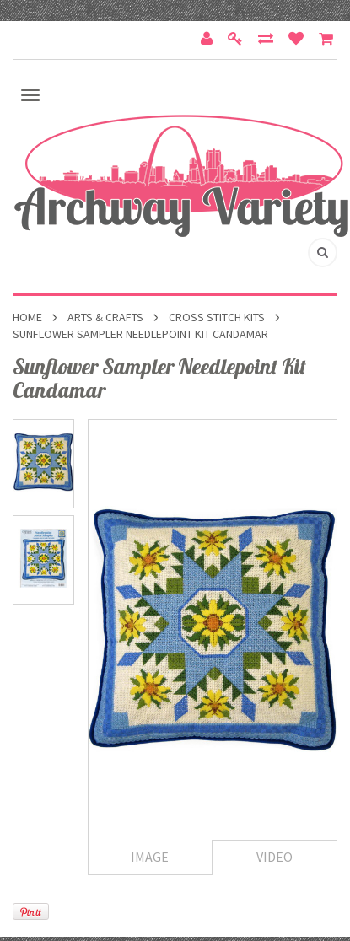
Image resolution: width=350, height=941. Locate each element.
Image (150, 856)
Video (274, 856)
